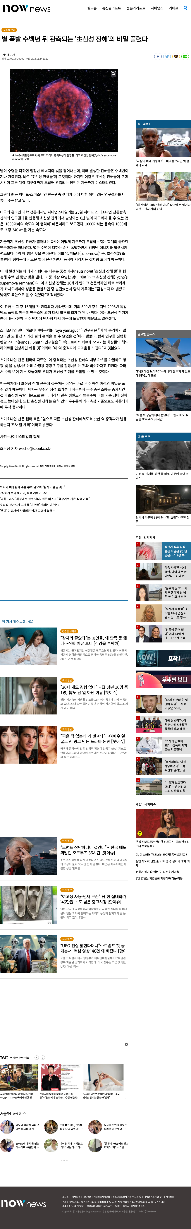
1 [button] (61, 1160)
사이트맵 (170, 1196)
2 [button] (64, 1160)
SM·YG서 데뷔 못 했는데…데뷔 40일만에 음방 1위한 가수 (27, 1147)
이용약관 (87, 1196)
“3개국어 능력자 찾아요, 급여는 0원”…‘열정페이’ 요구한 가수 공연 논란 (61, 1095)
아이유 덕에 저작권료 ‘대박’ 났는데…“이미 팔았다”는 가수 (71, 1147)
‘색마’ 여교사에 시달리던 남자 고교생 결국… (27, 510)
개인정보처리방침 (102, 1196)
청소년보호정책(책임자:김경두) (127, 1196)
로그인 (65, 1196)
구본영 (5, 55)
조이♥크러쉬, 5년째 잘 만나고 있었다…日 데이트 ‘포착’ (71, 1128)
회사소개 (76, 1196)
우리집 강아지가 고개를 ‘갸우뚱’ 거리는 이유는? (29, 505)
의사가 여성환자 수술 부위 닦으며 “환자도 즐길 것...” (32, 487)
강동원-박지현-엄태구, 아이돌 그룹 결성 (27, 1127)
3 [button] (67, 1160)
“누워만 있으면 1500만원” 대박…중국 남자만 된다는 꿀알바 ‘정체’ (103, 1095)
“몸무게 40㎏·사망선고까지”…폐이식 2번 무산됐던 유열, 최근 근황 (116, 1147)
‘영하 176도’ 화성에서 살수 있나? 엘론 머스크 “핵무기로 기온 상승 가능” (45, 499)
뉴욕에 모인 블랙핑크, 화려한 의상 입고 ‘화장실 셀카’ (116, 1128)
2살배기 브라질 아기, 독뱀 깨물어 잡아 (24, 493)
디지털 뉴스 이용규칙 (153, 1196)
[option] (61, 1083)
